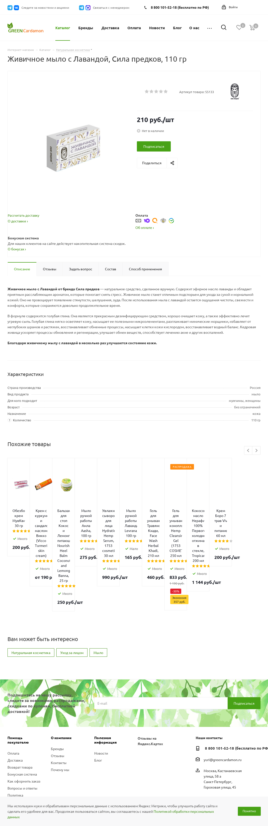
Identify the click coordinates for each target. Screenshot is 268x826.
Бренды (57, 692)
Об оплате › (144, 227)
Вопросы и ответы (22, 731)
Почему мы (60, 713)
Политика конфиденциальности (25, 740)
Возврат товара (19, 710)
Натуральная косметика (30, 596)
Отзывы (57, 699)
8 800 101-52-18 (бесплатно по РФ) (180, 7)
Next (256, 450)
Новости (101, 696)
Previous (248, 450)
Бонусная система (22, 717)
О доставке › (18, 221)
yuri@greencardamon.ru (223, 703)
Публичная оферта (22, 750)
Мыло (98, 596)
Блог (98, 703)
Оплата (13, 696)
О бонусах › (17, 249)
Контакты (59, 706)
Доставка (15, 703)
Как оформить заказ (23, 724)
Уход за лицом (72, 596)
